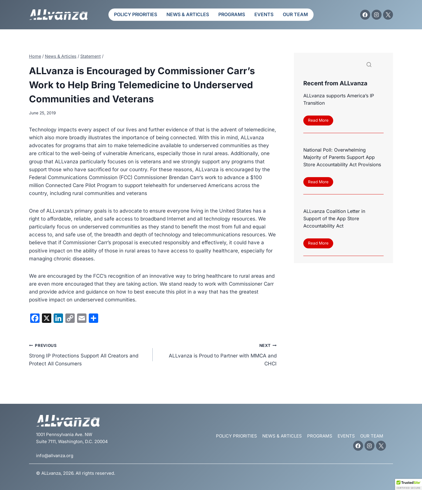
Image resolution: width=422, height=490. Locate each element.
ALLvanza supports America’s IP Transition (338, 99)
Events (263, 14)
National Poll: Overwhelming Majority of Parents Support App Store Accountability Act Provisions (342, 157)
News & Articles (187, 14)
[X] (388, 15)
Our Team (295, 14)
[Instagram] (377, 15)
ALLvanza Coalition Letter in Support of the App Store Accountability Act (334, 219)
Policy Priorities (135, 14)
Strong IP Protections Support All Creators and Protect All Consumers (88, 354)
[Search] (343, 66)
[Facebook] (365, 15)
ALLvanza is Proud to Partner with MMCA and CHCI (217, 354)
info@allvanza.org (54, 455)
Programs (231, 14)
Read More (320, 121)
